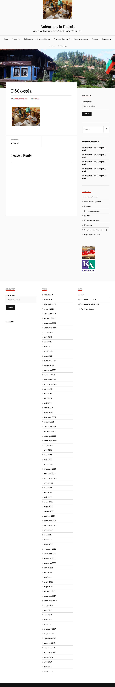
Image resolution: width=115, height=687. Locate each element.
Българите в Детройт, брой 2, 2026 (94, 163)
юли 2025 (48, 337)
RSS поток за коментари (89, 304)
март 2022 (48, 507)
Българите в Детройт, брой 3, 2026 (94, 156)
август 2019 (48, 605)
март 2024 (48, 412)
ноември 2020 (49, 558)
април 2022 (48, 502)
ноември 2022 (49, 474)
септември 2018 (50, 653)
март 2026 (48, 299)
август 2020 (48, 568)
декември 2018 (50, 638)
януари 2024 (49, 422)
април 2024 (48, 408)
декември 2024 (50, 370)
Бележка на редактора (93, 202)
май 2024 (47, 403)
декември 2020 (50, 554)
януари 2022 (49, 511)
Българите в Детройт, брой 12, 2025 (94, 176)
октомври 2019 (50, 596)
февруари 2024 (50, 417)
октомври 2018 (50, 648)
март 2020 (48, 587)
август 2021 (48, 530)
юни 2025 (48, 342)
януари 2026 (49, 309)
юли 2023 (48, 450)
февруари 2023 (50, 469)
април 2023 (48, 464)
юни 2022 (48, 492)
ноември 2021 (49, 516)
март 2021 (48, 544)
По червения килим (91, 220)
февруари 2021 (50, 549)
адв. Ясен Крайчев (91, 197)
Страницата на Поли (92, 235)
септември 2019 (50, 601)
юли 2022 (48, 488)
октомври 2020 (50, 563)
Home (6, 39)
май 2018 (47, 667)
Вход (82, 295)
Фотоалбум (16, 39)
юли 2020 (48, 572)
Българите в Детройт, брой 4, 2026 (94, 149)
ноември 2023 (49, 431)
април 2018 (48, 671)
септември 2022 (50, 478)
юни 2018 (48, 662)
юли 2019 (48, 610)
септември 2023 (50, 441)
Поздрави (88, 225)
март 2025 (48, 356)
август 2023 (48, 445)
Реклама (95, 39)
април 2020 (48, 582)
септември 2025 (50, 328)
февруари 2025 (50, 361)
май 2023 (47, 459)
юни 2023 (48, 455)
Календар (63, 46)
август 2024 (48, 389)
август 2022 (48, 483)
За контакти (106, 39)
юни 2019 (48, 615)
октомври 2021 (50, 521)
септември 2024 (50, 384)
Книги (54, 46)
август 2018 (48, 657)
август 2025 (48, 332)
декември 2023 (50, 426)
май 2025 (47, 347)
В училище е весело (92, 211)
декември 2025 (50, 314)
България (87, 206)
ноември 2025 (49, 318)
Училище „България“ (62, 39)
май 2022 (47, 497)
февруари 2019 (50, 629)
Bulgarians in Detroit (57, 26)
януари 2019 (49, 634)
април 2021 (48, 540)
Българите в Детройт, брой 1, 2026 (94, 170)
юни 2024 (48, 398)
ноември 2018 (49, 643)
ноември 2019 (49, 591)
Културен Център (43, 39)
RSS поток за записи (88, 299)
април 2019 (48, 624)
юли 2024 (48, 394)
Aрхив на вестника (81, 39)
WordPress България (88, 309)
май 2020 (47, 577)
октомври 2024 (50, 379)
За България (28, 39)
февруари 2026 (50, 304)
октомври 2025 (50, 323)
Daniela (37, 99)
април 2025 (48, 351)
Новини (87, 216)
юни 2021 (48, 535)
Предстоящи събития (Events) (95, 230)
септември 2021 (50, 525)
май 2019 (47, 620)
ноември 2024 (49, 375)
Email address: (87, 102)
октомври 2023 (50, 436)
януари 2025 (49, 365)
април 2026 (48, 295)
